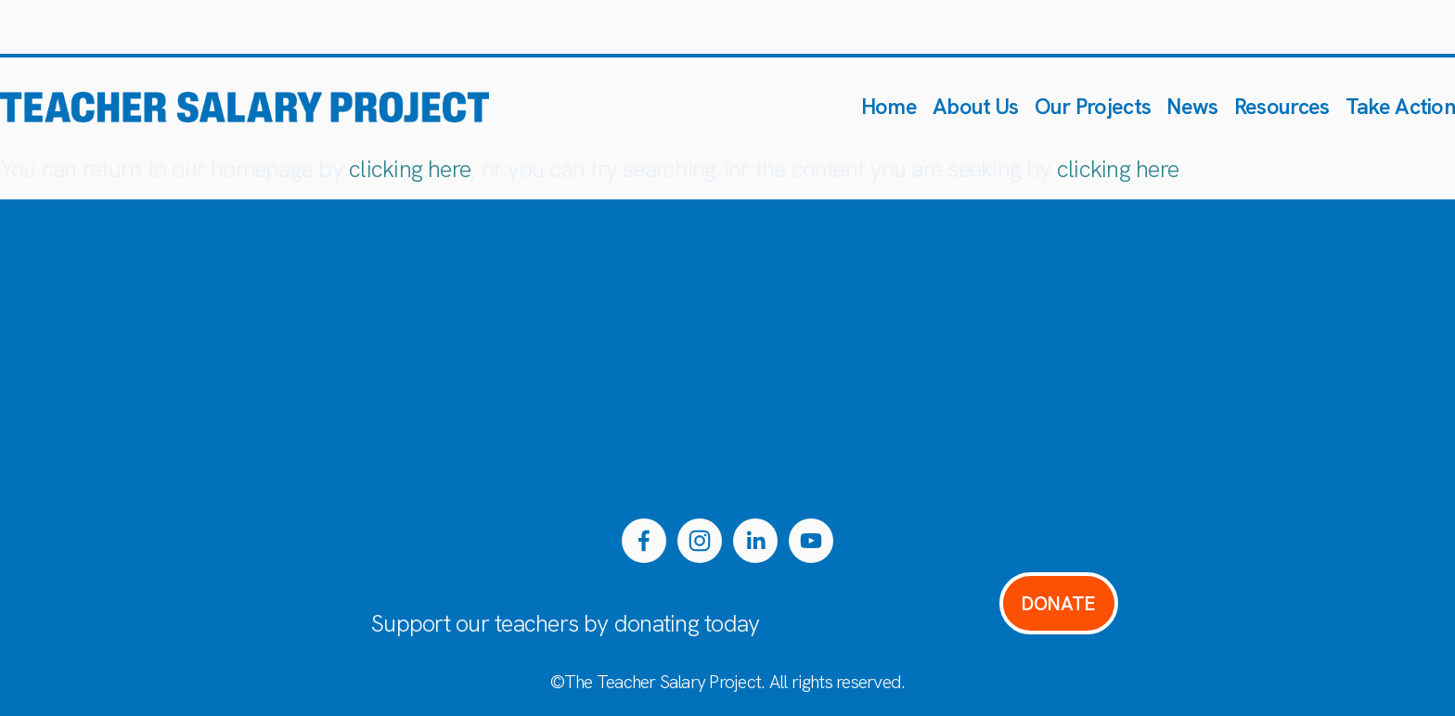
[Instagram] (699, 540)
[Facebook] (644, 540)
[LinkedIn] (755, 540)
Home (889, 106)
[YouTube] (811, 540)
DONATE (1058, 603)
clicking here (409, 169)
